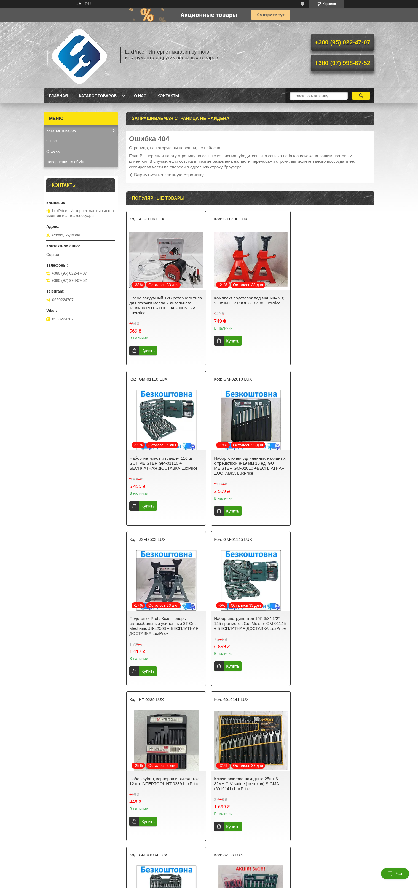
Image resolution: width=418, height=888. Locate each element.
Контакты (168, 95)
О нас (140, 95)
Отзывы (53, 151)
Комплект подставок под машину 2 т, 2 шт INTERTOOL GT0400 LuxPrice (249, 300)
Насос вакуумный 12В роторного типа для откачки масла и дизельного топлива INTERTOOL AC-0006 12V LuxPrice (165, 305)
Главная (58, 95)
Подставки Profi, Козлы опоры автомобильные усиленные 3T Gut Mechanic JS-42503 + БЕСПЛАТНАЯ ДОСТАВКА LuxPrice (248, 465)
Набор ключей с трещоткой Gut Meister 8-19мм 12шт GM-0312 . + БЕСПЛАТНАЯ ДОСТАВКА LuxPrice (332, 778)
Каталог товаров (98, 95)
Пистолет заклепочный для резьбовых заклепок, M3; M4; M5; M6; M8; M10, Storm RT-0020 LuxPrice (250, 778)
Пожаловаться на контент (232, 883)
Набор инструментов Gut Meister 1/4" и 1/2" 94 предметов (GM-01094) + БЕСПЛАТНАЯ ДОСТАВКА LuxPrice (333, 623)
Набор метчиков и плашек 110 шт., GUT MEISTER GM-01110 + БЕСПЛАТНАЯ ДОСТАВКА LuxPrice (332, 303)
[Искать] (361, 96)
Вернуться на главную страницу (169, 175)
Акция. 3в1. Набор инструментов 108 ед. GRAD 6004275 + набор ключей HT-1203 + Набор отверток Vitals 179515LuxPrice (164, 781)
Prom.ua (232, 878)
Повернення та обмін (65, 162)
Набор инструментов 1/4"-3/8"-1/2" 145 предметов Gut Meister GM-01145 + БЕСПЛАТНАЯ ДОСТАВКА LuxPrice (334, 463)
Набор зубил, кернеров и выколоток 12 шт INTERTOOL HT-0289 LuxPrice (164, 621)
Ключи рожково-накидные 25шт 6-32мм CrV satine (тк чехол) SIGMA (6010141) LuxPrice (246, 623)
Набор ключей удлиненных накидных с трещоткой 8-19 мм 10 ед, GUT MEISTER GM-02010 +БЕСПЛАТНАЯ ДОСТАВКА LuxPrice (165, 465)
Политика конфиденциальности (279, 883)
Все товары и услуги (248, 851)
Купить (147, 350)
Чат (395, 873)
